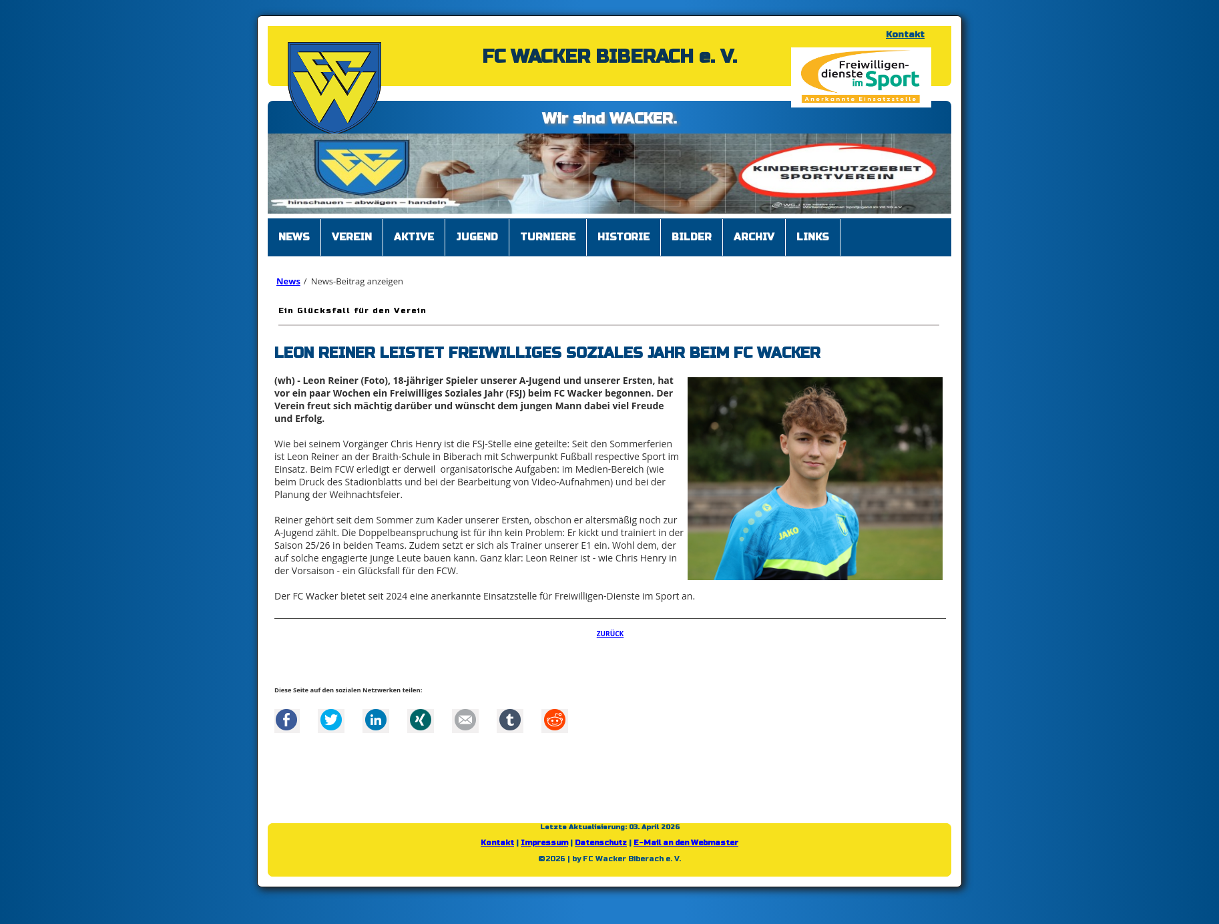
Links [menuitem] (812, 237)
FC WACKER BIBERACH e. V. (609, 56)
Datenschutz (601, 843)
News (288, 281)
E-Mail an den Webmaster (686, 843)
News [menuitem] (294, 237)
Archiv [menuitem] (754, 237)
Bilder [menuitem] (692, 237)
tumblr (510, 719)
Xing (420, 719)
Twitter (331, 719)
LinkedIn (376, 719)
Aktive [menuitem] (414, 237)
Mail (465, 719)
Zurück (610, 633)
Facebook (286, 719)
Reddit (554, 719)
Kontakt (905, 34)
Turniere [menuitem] (547, 237)
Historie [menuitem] (623, 237)
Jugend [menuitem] (477, 237)
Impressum (544, 843)
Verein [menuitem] (352, 237)
